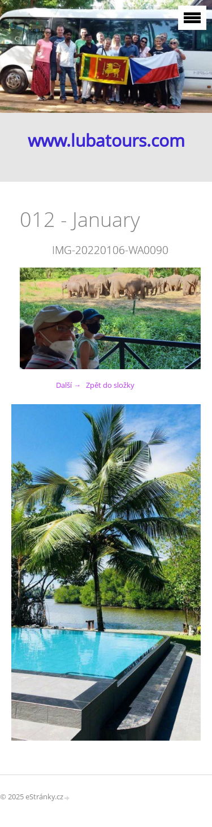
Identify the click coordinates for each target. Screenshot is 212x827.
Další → (68, 385)
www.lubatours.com (106, 140)
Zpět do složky (110, 385)
